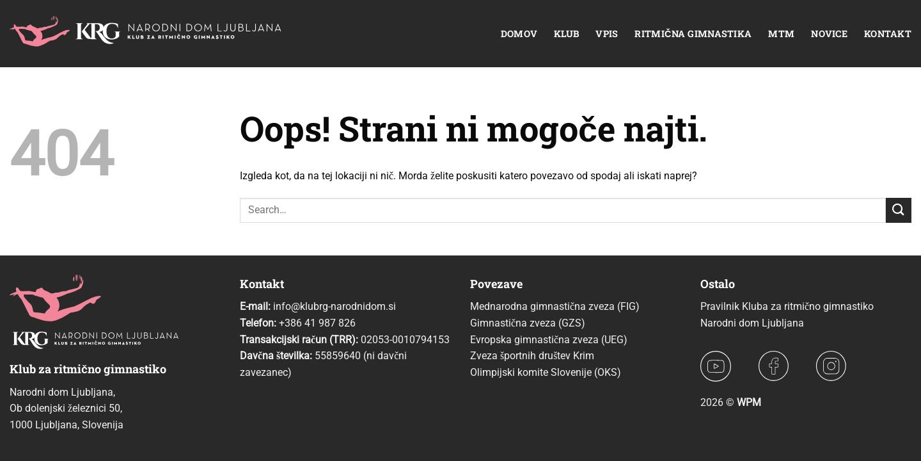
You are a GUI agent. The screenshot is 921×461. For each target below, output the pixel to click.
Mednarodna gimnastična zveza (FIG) (555, 306)
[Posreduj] (898, 210)
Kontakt (887, 34)
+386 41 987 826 (317, 323)
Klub (566, 34)
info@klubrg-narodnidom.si (334, 306)
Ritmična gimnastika (693, 34)
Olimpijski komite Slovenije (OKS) (545, 372)
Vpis (606, 34)
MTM (781, 34)
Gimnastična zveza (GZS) (527, 323)
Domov (519, 34)
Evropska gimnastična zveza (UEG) (548, 340)
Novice (829, 34)
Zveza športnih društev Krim (532, 356)
